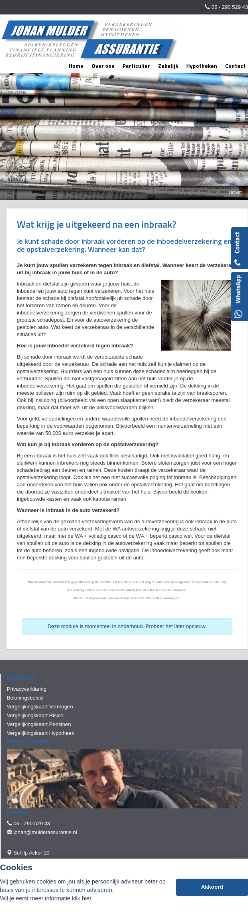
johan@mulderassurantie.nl (45, 832)
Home (235, 192)
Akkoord (212, 887)
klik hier (81, 898)
